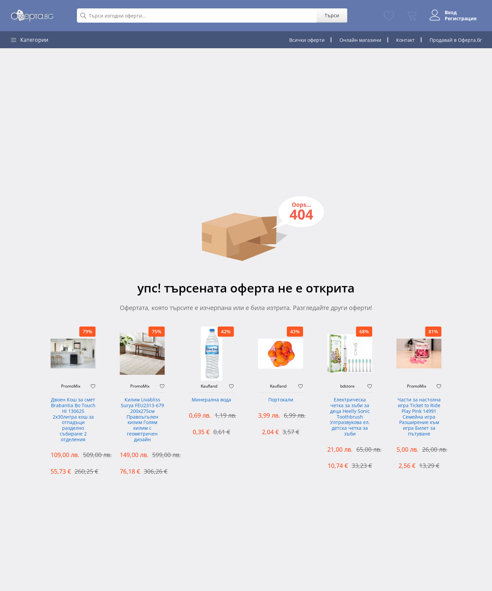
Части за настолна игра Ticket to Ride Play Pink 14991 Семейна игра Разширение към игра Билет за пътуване (419, 417)
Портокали (280, 400)
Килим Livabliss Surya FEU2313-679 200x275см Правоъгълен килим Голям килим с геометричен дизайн (142, 420)
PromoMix (70, 386)
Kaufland (209, 386)
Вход (451, 12)
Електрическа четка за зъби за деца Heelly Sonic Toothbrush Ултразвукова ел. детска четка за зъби (350, 417)
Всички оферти (307, 40)
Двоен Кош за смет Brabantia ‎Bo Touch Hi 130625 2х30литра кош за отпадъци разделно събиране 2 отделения (73, 420)
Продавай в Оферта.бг (456, 40)
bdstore (347, 386)
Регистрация (460, 19)
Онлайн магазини (360, 40)
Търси (332, 15)
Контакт (405, 40)
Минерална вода (211, 400)
